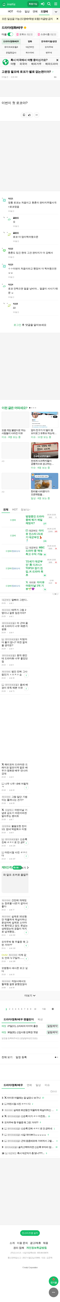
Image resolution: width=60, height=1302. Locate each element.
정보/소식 (26, 509)
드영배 (44, 11)
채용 (45, 1243)
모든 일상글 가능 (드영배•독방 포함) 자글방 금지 (27, 18)
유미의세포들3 (11, 47)
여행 (13, 63)
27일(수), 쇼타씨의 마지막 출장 (20, 1026)
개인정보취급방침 (36, 1247)
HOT (10, 11)
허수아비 (30, 52)
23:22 (53, 1091)
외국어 (23, 63)
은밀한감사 (11, 52)
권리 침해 (18, 1247)
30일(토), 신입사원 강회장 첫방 (20, 1032)
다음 (44, 1009)
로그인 (17, 325)
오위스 (24, 34)
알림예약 (52, 1026)
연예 (35, 11)
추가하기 (17, 867)
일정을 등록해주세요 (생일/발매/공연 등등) (19, 1038)
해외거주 (36, 63)
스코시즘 (47, 34)
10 (35, 1009)
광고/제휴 (35, 1243)
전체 (5, 509)
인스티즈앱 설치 (30, 1233)
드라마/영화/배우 (12, 27)
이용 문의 (22, 1243)
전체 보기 (7, 1057)
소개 (12, 1243)
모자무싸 (49, 47)
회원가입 (33, 4)
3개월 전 (5, 77)
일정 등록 (21, 1057)
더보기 (23, 867)
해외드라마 (51, 63)
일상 (27, 11)
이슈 (19, 11)
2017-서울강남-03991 (31, 1258)
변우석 (49, 52)
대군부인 (30, 47)
